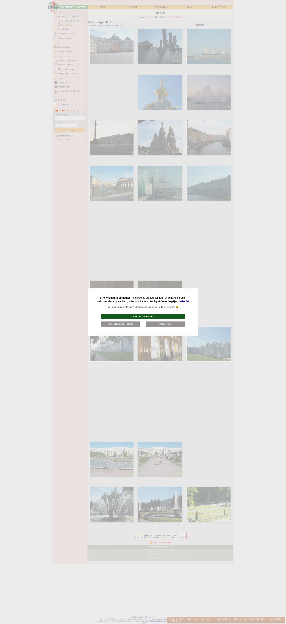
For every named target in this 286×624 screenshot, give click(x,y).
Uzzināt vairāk (165, 324)
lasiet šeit (184, 301)
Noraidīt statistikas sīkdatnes (120, 324)
